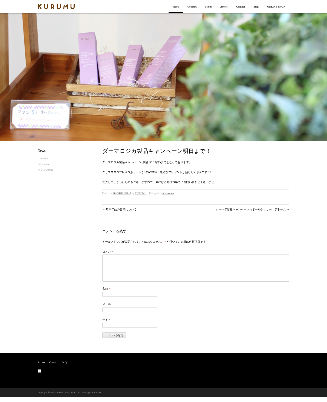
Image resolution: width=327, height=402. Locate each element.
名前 (106, 293)
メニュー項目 (39, 376)
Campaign (43, 158)
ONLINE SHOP (276, 6)
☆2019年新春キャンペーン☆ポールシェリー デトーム (252, 209)
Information (168, 193)
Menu (208, 6)
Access (223, 6)
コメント (108, 251)
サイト (106, 324)
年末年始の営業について (119, 209)
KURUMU (140, 193)
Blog (255, 6)
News (176, 6)
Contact (240, 6)
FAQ (64, 367)
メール (107, 309)
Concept (192, 6)
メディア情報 (45, 169)
